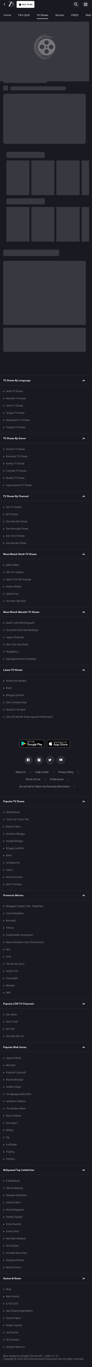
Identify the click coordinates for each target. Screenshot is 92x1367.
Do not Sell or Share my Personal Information (44, 786)
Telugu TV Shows (15, 413)
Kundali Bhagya (14, 841)
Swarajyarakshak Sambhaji (21, 659)
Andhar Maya (13, 1087)
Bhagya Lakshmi (15, 695)
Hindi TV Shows (14, 391)
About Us (21, 772)
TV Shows (42, 15)
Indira (9, 870)
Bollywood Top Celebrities (18, 1170)
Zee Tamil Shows (15, 536)
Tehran (10, 928)
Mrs (8, 949)
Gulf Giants (12, 1332)
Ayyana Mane (13, 1058)
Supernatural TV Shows (19, 485)
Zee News (11, 1014)
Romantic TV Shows (17, 456)
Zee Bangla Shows (16, 543)
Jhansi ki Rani (13, 826)
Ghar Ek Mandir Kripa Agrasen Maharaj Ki (29, 717)
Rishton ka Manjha (16, 681)
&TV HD (10, 1029)
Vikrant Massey (14, 1188)
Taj (7, 1137)
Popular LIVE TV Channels (18, 1004)
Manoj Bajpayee (15, 1210)
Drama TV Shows (15, 449)
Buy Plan (25, 4)
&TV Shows (12, 514)
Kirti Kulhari (12, 1246)
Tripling (10, 1152)
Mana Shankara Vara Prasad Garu (25, 942)
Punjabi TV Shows (15, 427)
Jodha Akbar (12, 565)
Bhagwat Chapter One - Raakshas (24, 906)
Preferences (57, 779)
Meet (9, 688)
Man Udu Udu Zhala (17, 644)
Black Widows (13, 1116)
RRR (8, 993)
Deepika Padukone (16, 1195)
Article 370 (12, 971)
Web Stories (12, 1296)
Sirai (8, 956)
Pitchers (10, 1159)
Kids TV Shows (14, 884)
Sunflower (11, 1144)
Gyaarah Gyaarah (16, 1072)
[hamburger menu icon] (85, 4)
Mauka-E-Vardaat (15, 709)
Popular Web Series (14, 1047)
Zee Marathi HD (15, 1036)
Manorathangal (14, 1079)
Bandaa (10, 985)
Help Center (42, 772)
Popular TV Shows (13, 801)
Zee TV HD (12, 1022)
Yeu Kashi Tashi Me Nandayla (22, 630)
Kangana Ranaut (15, 1260)
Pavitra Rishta (13, 586)
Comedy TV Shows (16, 471)
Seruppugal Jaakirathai (18, 1094)
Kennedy (11, 920)
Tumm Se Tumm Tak (17, 819)
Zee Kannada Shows (17, 529)
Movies (59, 15)
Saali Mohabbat (14, 913)
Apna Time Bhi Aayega (18, 579)
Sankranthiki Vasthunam (19, 935)
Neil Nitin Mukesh (16, 1238)
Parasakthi (12, 978)
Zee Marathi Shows (16, 521)
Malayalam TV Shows (18, 420)
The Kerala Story (15, 964)
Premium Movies (13, 895)
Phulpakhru (12, 652)
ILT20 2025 (12, 1303)
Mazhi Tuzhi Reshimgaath (20, 623)
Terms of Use (33, 779)
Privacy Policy (65, 772)
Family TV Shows (15, 463)
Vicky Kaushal (13, 1224)
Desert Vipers (13, 1318)
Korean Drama (14, 877)
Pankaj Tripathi (14, 1217)
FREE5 (74, 15)
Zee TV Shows (13, 507)
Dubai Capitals (14, 1325)
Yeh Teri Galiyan (15, 572)
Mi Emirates (12, 1340)
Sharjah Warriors (15, 1347)
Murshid (10, 1065)
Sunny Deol (12, 1231)
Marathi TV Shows (16, 398)
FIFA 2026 (24, 15)
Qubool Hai (12, 594)
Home (7, 15)
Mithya (10, 1130)
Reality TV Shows (15, 478)
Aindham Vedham (16, 1101)
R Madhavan (13, 1181)
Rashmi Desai (13, 1267)
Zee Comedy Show (16, 702)
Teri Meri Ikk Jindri (16, 601)
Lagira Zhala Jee (15, 637)
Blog (8, 1289)
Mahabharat (13, 812)
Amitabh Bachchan (16, 1253)
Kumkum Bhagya (15, 834)
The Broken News (16, 1108)
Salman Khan (13, 1202)
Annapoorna (13, 863)
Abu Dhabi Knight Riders (19, 1311)
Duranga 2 (12, 1123)
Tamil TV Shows (14, 406)
